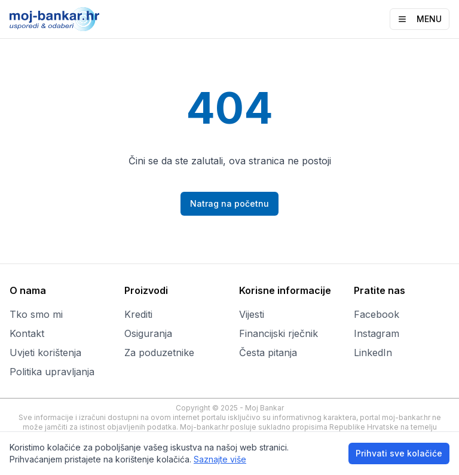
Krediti (138, 314)
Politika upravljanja (52, 372)
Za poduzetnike (159, 352)
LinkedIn (373, 352)
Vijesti (251, 314)
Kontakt (27, 333)
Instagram (376, 333)
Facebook (376, 314)
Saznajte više (220, 459)
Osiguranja (148, 333)
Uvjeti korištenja (45, 352)
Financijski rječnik (278, 333)
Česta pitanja (268, 352)
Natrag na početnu (229, 203)
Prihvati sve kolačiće (399, 453)
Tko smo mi (36, 314)
